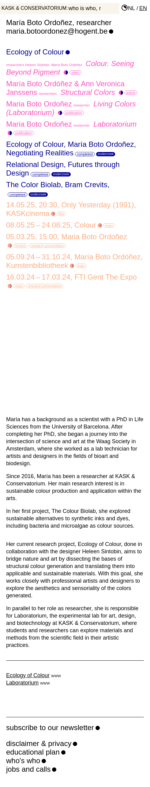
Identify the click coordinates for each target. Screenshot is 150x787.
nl (131, 8)
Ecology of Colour (35, 52)
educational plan (33, 752)
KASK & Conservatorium (34, 8)
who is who (82, 8)
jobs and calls (28, 769)
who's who (23, 760)
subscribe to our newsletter (50, 727)
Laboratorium (22, 683)
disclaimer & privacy (38, 743)
